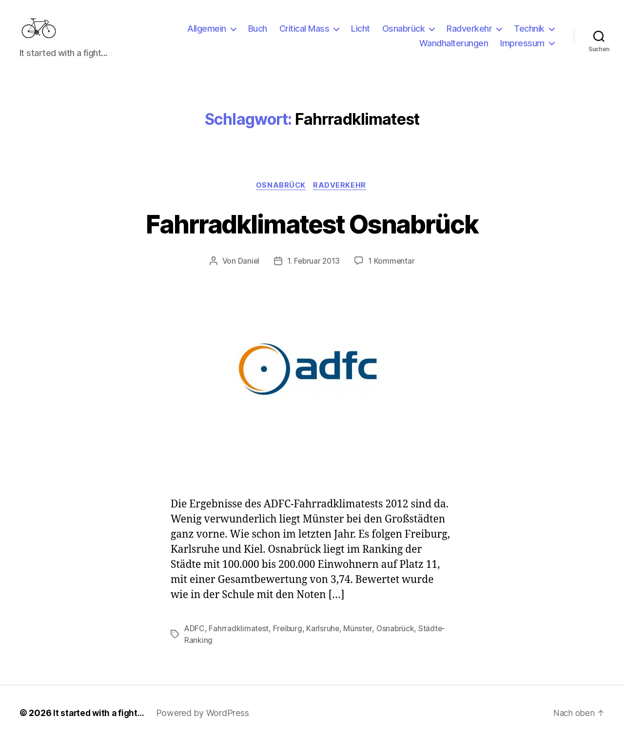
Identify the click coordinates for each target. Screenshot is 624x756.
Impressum (522, 50)
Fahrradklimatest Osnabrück (312, 238)
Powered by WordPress (206, 728)
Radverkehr (469, 36)
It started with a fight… (100, 728)
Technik (529, 36)
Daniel (247, 277)
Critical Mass (304, 36)
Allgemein (206, 36)
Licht (360, 36)
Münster (360, 644)
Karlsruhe (325, 644)
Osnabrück (403, 36)
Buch (257, 36)
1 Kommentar (392, 277)
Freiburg (289, 644)
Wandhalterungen (453, 50)
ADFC (194, 644)
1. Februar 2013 (313, 277)
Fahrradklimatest (239, 644)
